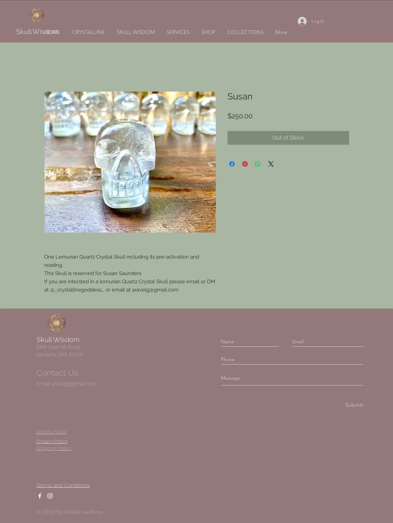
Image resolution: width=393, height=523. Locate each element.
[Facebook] (39, 495)
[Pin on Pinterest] (245, 164)
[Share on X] (271, 164)
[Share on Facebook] (232, 164)
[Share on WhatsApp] (258, 164)
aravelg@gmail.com (74, 384)
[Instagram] (50, 495)
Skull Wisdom (37, 31)
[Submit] (353, 405)
